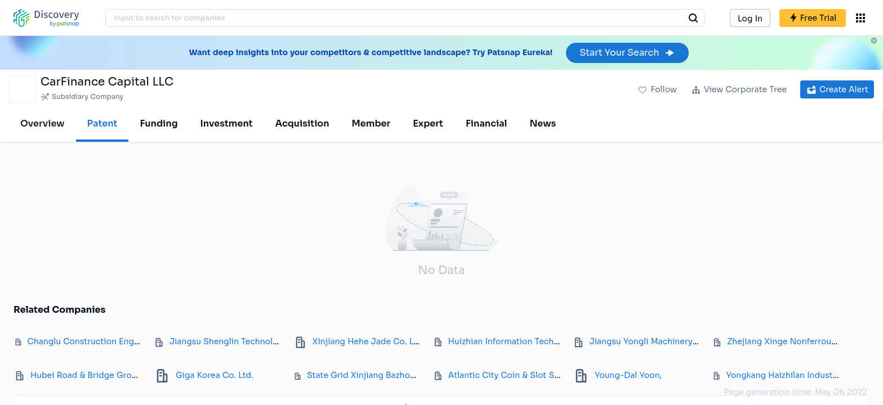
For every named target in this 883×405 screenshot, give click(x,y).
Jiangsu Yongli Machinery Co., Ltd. (659, 341)
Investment (226, 123)
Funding (158, 123)
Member (371, 123)
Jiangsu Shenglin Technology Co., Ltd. (246, 341)
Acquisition (302, 123)
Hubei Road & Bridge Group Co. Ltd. (102, 375)
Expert (428, 123)
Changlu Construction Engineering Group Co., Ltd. (129, 341)
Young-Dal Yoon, (628, 375)
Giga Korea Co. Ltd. (214, 375)
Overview (42, 123)
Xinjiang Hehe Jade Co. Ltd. (368, 341)
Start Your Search (627, 52)
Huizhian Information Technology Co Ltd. (530, 341)
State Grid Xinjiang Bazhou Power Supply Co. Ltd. (406, 375)
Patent (102, 123)
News (542, 123)
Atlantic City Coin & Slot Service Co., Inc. (531, 375)
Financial (486, 123)
